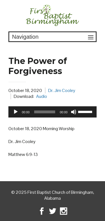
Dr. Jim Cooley (61, 90)
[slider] (44, 111)
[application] (52, 112)
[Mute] (73, 112)
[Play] (15, 112)
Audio (41, 96)
